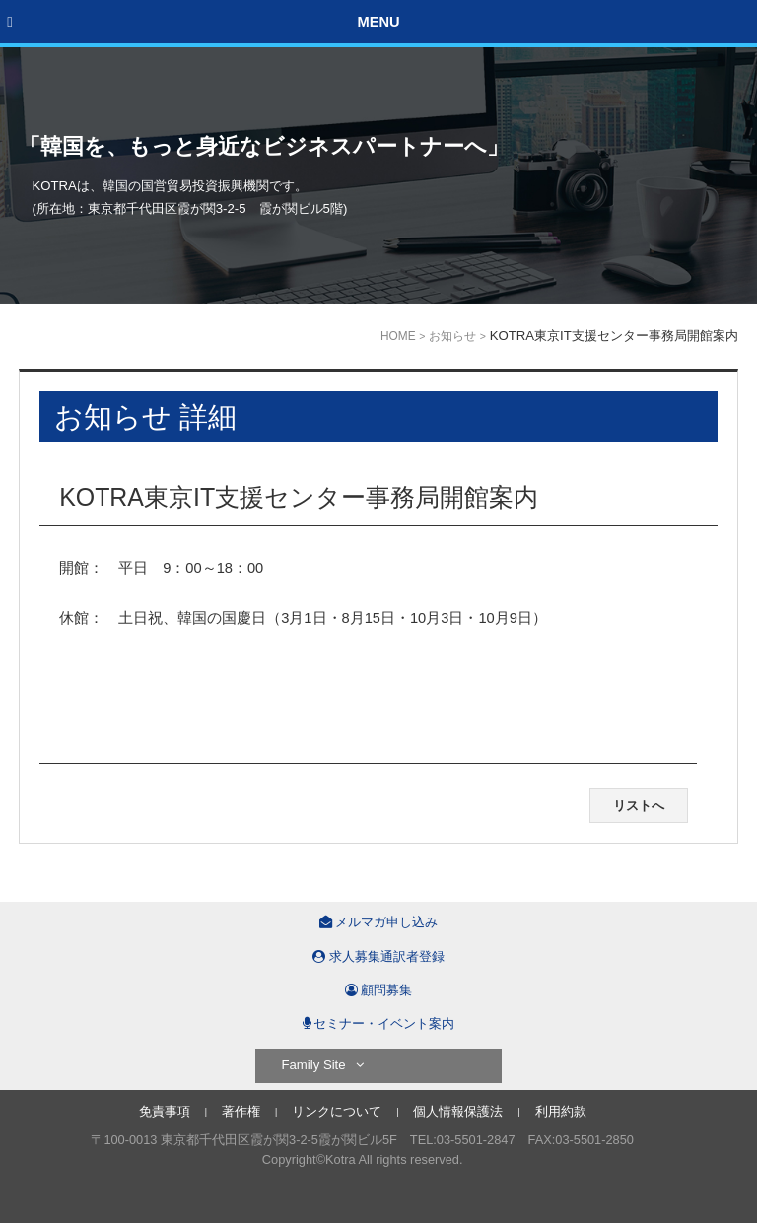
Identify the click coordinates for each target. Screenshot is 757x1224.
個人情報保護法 (458, 1111)
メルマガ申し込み (379, 922)
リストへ (638, 805)
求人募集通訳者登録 (378, 956)
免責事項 (164, 1111)
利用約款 (560, 1111)
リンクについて (336, 1111)
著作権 (241, 1111)
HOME (398, 336)
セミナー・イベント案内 (379, 1023)
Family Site (322, 1064)
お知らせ (452, 336)
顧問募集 (379, 990)
